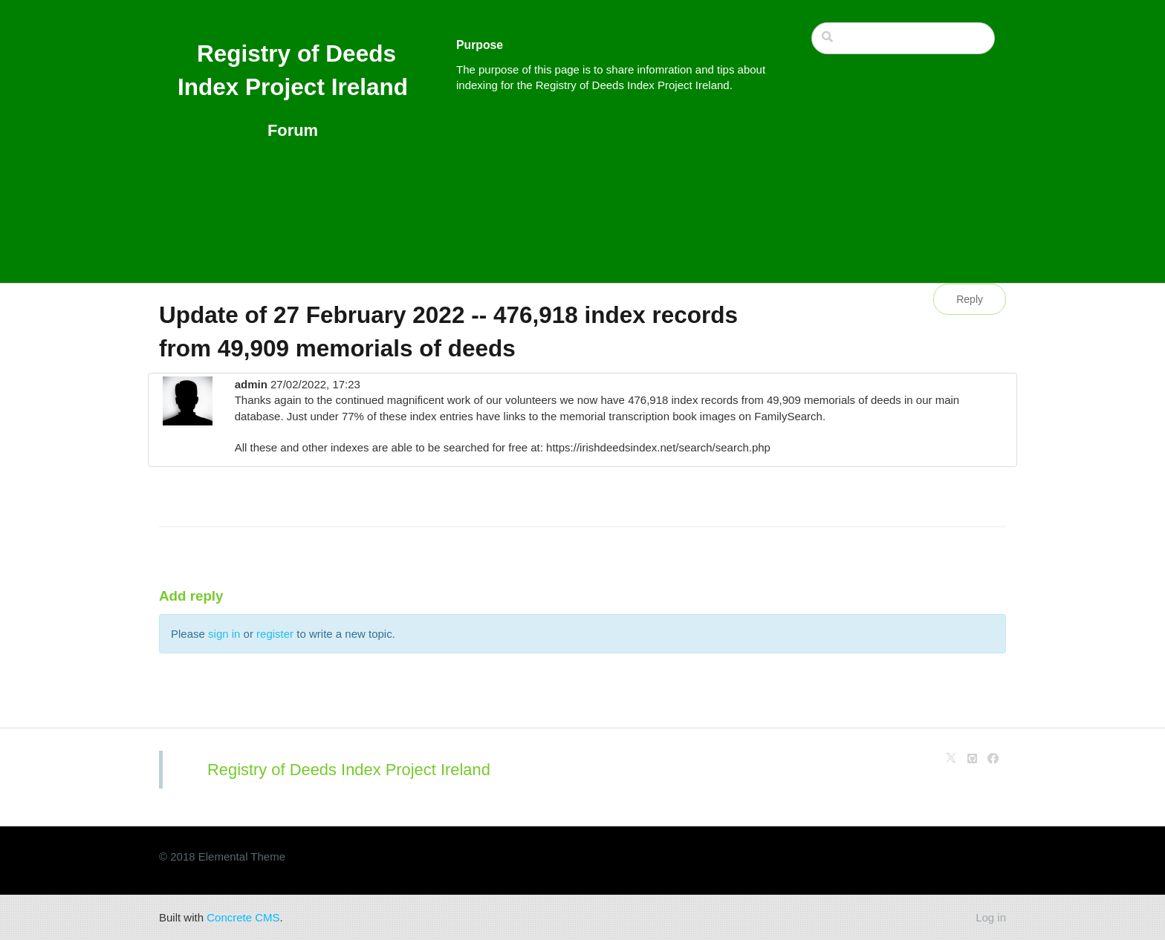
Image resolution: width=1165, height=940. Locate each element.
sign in (224, 633)
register (274, 633)
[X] (951, 758)
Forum (292, 130)
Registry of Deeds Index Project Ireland (348, 769)
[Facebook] (993, 758)
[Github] (972, 758)
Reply (969, 299)
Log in (991, 917)
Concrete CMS (243, 917)
